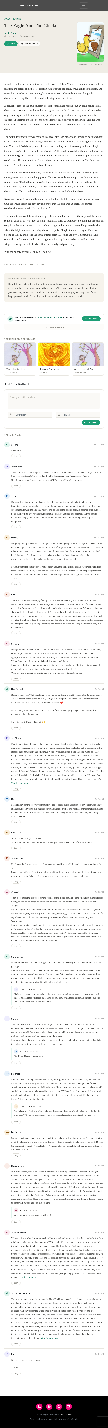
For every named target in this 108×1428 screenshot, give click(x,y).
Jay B (13, 496)
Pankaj (14, 537)
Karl (13, 799)
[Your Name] (33, 415)
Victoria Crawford (20, 1293)
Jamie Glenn (10, 33)
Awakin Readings (13, 19)
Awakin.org (29, 5)
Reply (16, 456)
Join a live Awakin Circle (50, 317)
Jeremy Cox (17, 858)
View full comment (20, 783)
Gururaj (15, 892)
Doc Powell (17, 689)
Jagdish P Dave (18, 1232)
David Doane (17, 1165)
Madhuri (15, 1073)
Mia (13, 594)
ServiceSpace (66, 1414)
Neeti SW (16, 832)
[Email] (81, 415)
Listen (11, 43)
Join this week (91, 318)
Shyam (14, 1018)
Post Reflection (91, 422)
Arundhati (16, 466)
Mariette (16, 1132)
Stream (15, 643)
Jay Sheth (16, 738)
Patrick (15, 1354)
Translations (28, 43)
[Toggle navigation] (83, 5)
